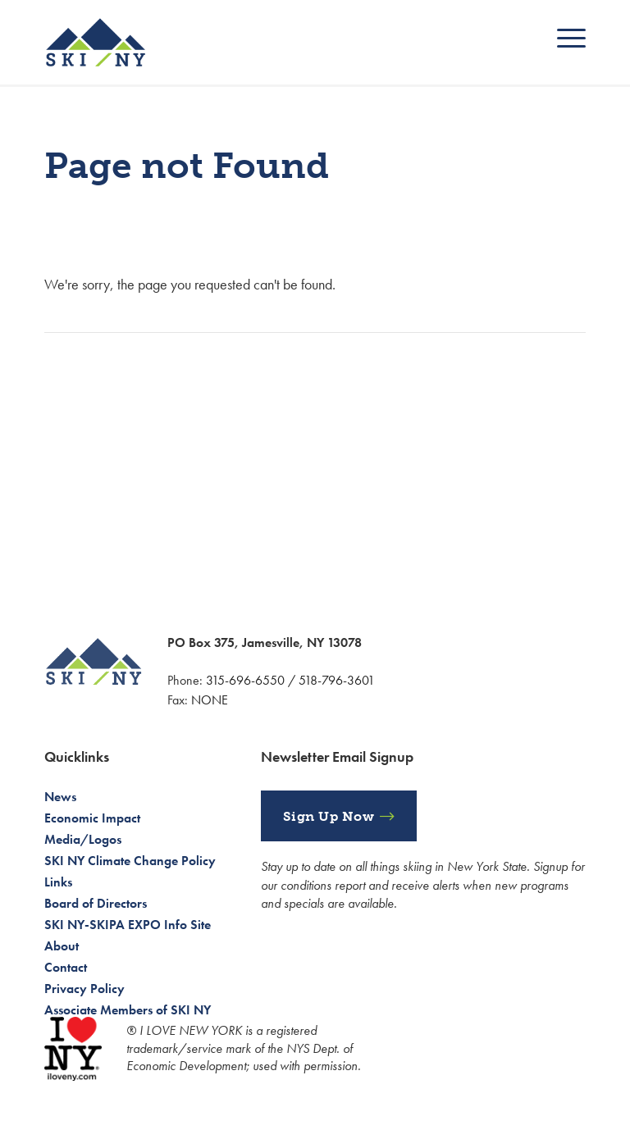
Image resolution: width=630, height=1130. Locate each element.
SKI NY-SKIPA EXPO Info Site (127, 924)
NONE (209, 700)
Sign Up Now (329, 816)
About (61, 946)
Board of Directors (95, 903)
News (60, 796)
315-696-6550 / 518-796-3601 (290, 680)
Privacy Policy (84, 988)
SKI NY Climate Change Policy (130, 860)
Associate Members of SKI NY (127, 1009)
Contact (65, 967)
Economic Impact (92, 818)
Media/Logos (82, 839)
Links (58, 882)
